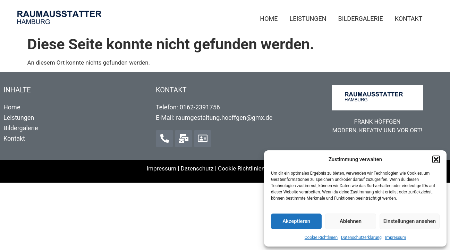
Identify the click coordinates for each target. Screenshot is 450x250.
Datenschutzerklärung (361, 237)
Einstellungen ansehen (409, 221)
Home (269, 18)
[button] (436, 159)
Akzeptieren (296, 221)
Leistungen (307, 18)
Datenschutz (197, 168)
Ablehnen (351, 221)
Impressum (395, 237)
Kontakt (409, 18)
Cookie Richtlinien (321, 237)
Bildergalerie (360, 18)
